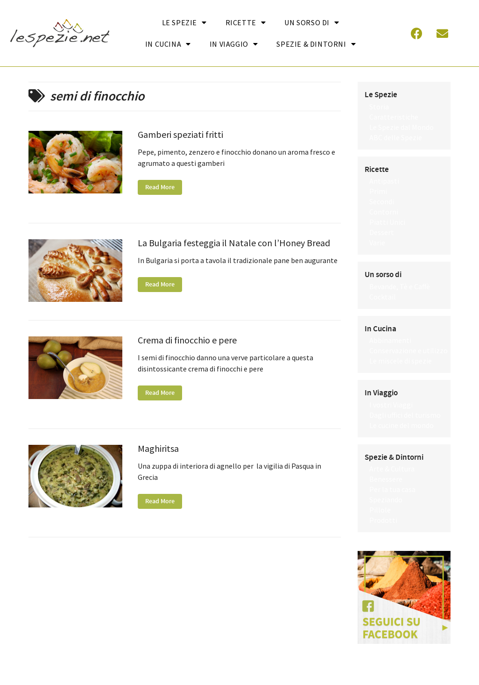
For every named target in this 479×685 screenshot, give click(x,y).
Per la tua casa (392, 489)
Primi (378, 191)
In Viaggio (234, 44)
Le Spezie (184, 22)
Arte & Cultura (392, 468)
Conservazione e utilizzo (408, 350)
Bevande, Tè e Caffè (399, 286)
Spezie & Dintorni (316, 44)
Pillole (380, 509)
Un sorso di (311, 22)
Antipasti (384, 181)
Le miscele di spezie (400, 360)
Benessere (385, 479)
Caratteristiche (393, 116)
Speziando (385, 499)
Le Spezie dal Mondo (401, 127)
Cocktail (382, 296)
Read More (160, 187)
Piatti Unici (387, 222)
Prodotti (383, 520)
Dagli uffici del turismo (405, 415)
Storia (379, 106)
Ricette (245, 22)
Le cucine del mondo (401, 425)
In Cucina (380, 329)
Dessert (381, 232)
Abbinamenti (390, 340)
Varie (377, 242)
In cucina (168, 44)
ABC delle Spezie (395, 137)
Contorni (383, 211)
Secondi (381, 201)
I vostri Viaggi (391, 404)
